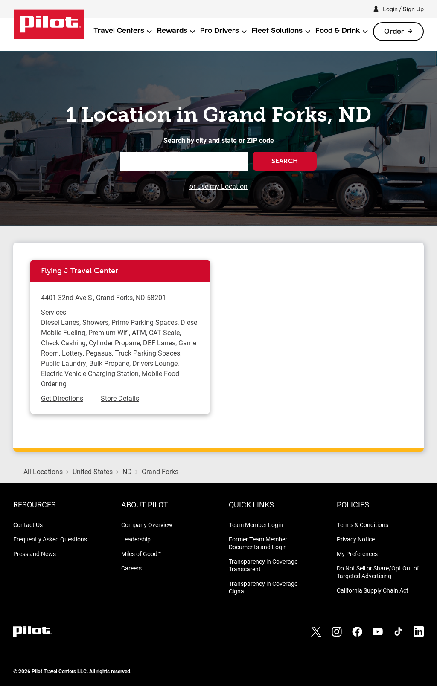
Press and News (34, 554)
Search (284, 161)
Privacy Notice (356, 539)
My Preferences (357, 554)
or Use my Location (218, 186)
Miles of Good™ (141, 554)
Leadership (136, 539)
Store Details (120, 398)
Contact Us (28, 525)
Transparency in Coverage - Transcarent (264, 565)
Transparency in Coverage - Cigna (264, 587)
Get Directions (62, 398)
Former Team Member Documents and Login (258, 543)
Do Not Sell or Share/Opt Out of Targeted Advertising (378, 572)
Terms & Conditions (362, 525)
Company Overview (146, 525)
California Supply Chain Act (372, 590)
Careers (131, 568)
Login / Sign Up (403, 9)
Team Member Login (256, 525)
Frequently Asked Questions (50, 539)
